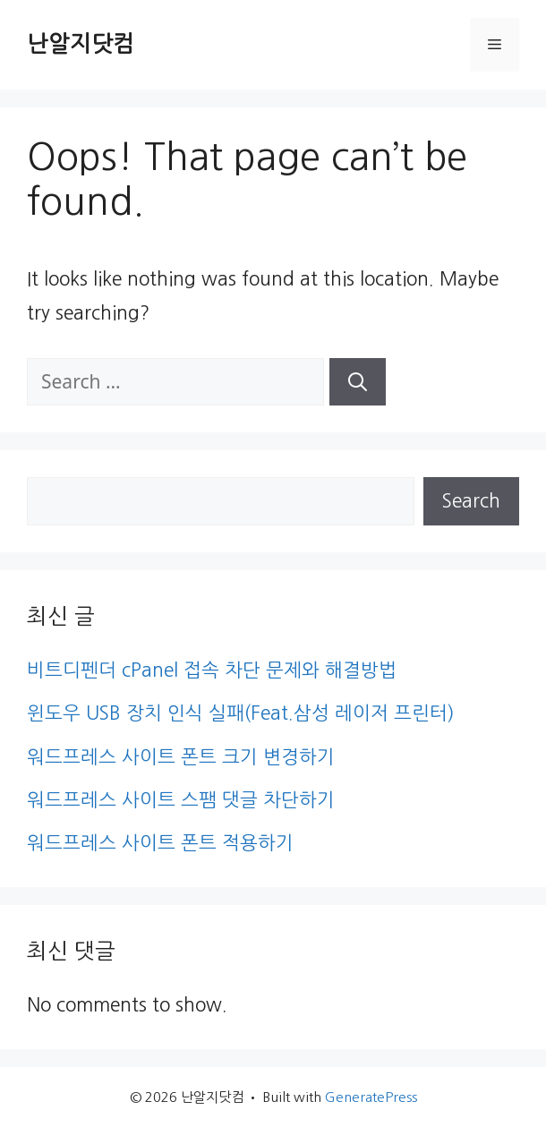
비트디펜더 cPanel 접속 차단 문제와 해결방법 (212, 670)
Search (471, 500)
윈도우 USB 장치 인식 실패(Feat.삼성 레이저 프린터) (241, 713)
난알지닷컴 (80, 44)
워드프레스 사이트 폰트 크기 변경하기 (181, 756)
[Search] (357, 382)
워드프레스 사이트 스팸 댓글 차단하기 (181, 799)
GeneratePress (371, 1097)
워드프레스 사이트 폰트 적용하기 (160, 842)
